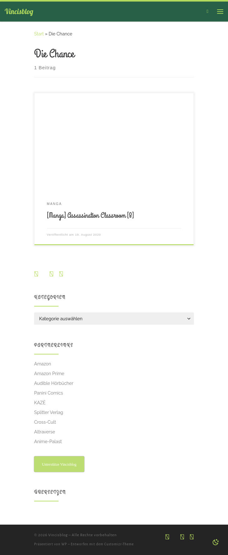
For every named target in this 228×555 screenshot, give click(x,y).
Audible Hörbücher (53, 383)
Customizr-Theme (119, 544)
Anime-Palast (48, 441)
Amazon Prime (49, 373)
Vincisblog (58, 535)
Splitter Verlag (48, 412)
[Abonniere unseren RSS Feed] (61, 274)
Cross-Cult (45, 422)
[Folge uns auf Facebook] (51, 274)
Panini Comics (48, 392)
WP (64, 544)
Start (39, 33)
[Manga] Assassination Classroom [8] (90, 216)
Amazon (42, 363)
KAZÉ (39, 402)
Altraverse (44, 431)
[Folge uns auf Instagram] (36, 274)
